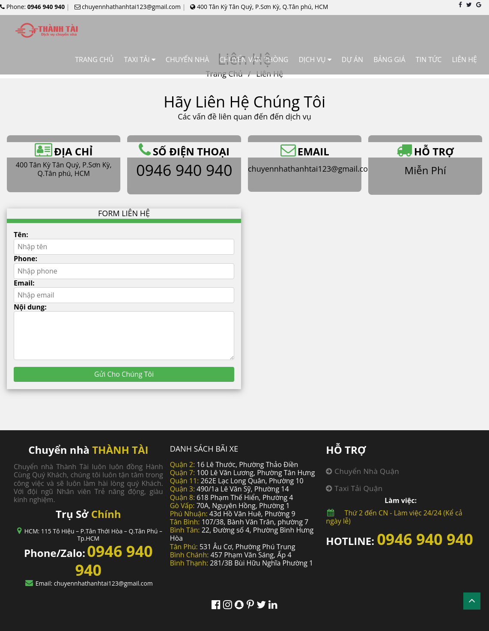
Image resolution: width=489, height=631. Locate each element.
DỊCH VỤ (311, 59)
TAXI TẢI (136, 59)
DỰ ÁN (352, 59)
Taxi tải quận (354, 488)
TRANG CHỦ (94, 59)
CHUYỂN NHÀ (187, 59)
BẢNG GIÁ (389, 59)
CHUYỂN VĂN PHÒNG (253, 59)
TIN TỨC (429, 59)
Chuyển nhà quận (362, 471)
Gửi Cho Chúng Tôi (124, 374)
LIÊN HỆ (464, 59)
